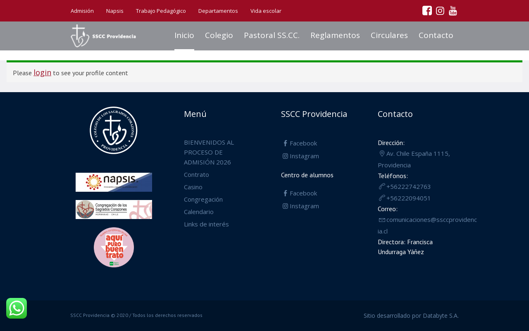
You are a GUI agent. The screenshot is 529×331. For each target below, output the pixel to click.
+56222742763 (408, 186)
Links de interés (206, 224)
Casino (193, 187)
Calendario (199, 211)
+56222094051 (408, 198)
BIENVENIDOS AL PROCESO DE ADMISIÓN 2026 (209, 152)
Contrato (196, 174)
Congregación (203, 199)
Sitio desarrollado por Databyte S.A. (411, 315)
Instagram (304, 156)
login (42, 72)
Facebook (303, 143)
